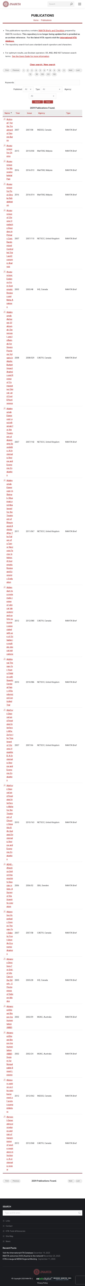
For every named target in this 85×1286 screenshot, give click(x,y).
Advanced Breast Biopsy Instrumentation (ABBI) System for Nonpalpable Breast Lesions (10, 1054)
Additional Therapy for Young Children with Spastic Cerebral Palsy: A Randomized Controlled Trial (10, 682)
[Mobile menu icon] (79, 4)
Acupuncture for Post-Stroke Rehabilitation (10, 194)
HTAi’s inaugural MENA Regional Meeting (20, 1259)
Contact (9, 1226)
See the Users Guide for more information (30, 56)
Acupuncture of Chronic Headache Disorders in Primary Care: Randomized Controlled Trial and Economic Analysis (10, 238)
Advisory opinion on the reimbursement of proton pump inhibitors (10, 1096)
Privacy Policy (42, 1283)
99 (37, 74)
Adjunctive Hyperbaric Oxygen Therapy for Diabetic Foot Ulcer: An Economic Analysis (10, 933)
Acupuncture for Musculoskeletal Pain (9, 170)
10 (59, 70)
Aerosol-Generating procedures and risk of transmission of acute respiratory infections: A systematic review (10, 1143)
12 (30, 74)
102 (54, 74)
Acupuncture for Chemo (9, 150)
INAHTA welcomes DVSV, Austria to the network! (23, 1256)
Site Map (9, 1236)
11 (64, 70)
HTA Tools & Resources (15, 1231)
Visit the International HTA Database (18, 1253)
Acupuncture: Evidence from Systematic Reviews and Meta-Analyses (10, 289)
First (7, 70)
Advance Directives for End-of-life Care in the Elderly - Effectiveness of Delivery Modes (10, 980)
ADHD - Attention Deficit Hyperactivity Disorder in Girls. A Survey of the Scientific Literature (10, 885)
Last (78, 70)
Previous (16, 70)
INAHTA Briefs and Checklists (51, 30)
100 (42, 74)
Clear (48, 102)
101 (48, 74)
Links (8, 1221)
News (8, 1241)
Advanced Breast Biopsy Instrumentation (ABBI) (10, 1017)
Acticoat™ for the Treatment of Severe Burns (10, 130)
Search (37, 102)
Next (70, 70)
